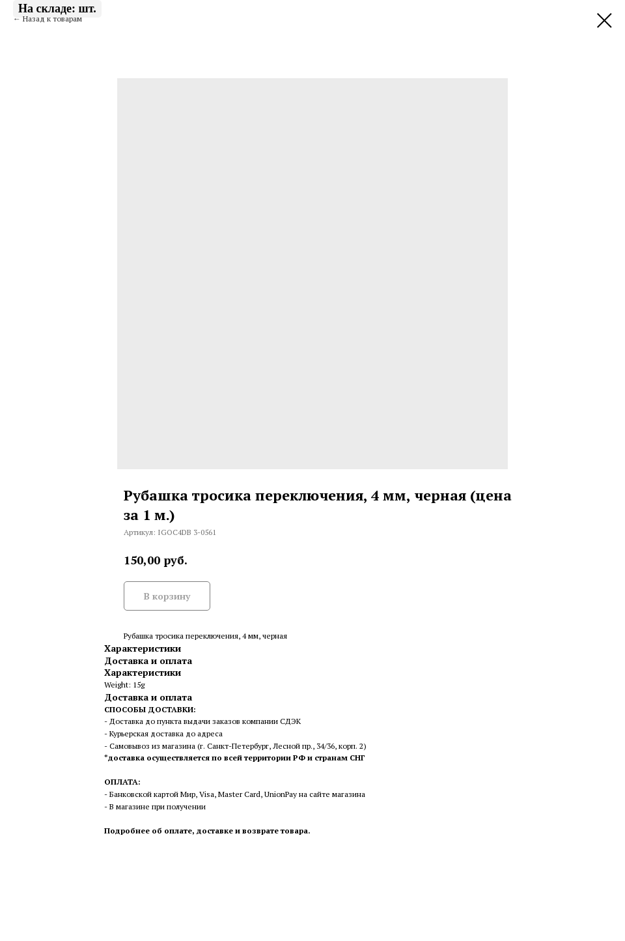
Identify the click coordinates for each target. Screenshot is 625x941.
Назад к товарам (52, 18)
